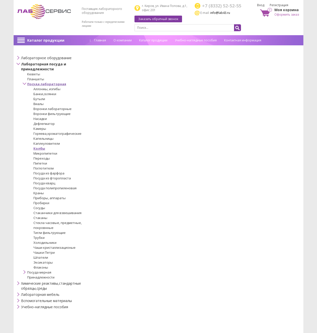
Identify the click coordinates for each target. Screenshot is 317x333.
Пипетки (40, 163)
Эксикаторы (43, 262)
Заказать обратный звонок (158, 19)
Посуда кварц (44, 183)
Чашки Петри (44, 252)
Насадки (40, 118)
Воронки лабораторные (52, 109)
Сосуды (39, 208)
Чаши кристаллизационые (54, 247)
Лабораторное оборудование (46, 58)
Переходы (41, 158)
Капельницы (43, 138)
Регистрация (279, 5)
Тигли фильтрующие (49, 232)
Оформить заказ (286, 14)
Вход (260, 5)
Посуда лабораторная (46, 84)
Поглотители (43, 168)
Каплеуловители (46, 143)
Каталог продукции (45, 40)
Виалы (38, 104)
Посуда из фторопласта (52, 178)
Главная (98, 40)
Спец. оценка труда (104, 48)
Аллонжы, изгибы (46, 89)
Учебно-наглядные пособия (196, 40)
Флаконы (40, 267)
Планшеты (35, 79)
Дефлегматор (44, 123)
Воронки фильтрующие (52, 113)
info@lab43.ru (220, 13)
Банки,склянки (44, 94)
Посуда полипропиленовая (55, 188)
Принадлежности (40, 277)
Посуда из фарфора (48, 173)
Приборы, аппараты (49, 198)
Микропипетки (45, 153)
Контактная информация (242, 40)
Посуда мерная (39, 272)
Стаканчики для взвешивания (57, 213)
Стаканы (40, 218)
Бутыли (39, 99)
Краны (38, 193)
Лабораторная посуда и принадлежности (43, 66)
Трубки (39, 237)
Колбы (39, 148)
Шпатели (40, 257)
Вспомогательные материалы (46, 300)
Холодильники (44, 242)
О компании (122, 40)
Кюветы (33, 74)
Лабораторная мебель (40, 294)
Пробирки (41, 203)
